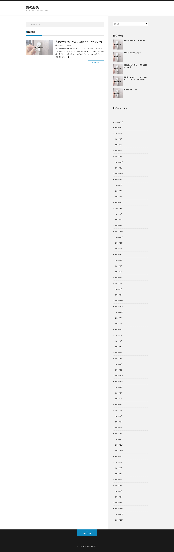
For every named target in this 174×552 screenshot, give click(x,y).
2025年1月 (118, 156)
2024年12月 (119, 162)
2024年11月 (119, 168)
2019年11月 (119, 514)
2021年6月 (118, 404)
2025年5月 (118, 133)
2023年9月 (118, 249)
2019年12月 (119, 508)
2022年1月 (118, 364)
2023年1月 (118, 295)
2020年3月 (118, 491)
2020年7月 (118, 468)
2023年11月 (119, 237)
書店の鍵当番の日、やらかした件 (134, 40)
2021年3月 (118, 422)
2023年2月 (118, 289)
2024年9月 (118, 179)
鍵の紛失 (32, 7)
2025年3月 (118, 145)
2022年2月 (118, 358)
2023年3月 (118, 283)
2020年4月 (118, 485)
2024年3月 (118, 214)
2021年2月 (118, 428)
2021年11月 (119, 376)
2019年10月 (119, 520)
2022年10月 (119, 312)
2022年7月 (118, 329)
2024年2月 (118, 220)
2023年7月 (118, 260)
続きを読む (96, 62)
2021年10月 (119, 381)
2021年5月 (118, 410)
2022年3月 (118, 353)
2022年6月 (118, 335)
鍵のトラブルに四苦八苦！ (132, 53)
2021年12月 (119, 370)
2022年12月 (119, 301)
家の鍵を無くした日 (130, 89)
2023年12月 (119, 231)
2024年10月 (119, 174)
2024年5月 (118, 202)
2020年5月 (118, 480)
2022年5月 (118, 341)
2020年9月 (118, 456)
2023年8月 (118, 254)
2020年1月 (118, 503)
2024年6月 (118, 197)
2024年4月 (118, 208)
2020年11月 (119, 445)
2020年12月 (119, 439)
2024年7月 (118, 191)
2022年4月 (118, 347)
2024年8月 (118, 185)
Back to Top (87, 533)
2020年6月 (118, 474)
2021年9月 (118, 387)
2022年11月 (119, 306)
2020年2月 (118, 497)
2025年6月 (118, 127)
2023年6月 (118, 266)
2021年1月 (118, 433)
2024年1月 (118, 226)
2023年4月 (118, 277)
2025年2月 (118, 151)
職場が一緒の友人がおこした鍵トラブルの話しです (79, 41)
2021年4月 (118, 416)
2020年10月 (119, 451)
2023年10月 (119, 243)
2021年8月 (118, 393)
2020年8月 (118, 462)
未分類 (69, 45)
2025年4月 (118, 139)
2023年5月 (118, 272)
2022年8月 (118, 324)
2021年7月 (118, 399)
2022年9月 (118, 318)
